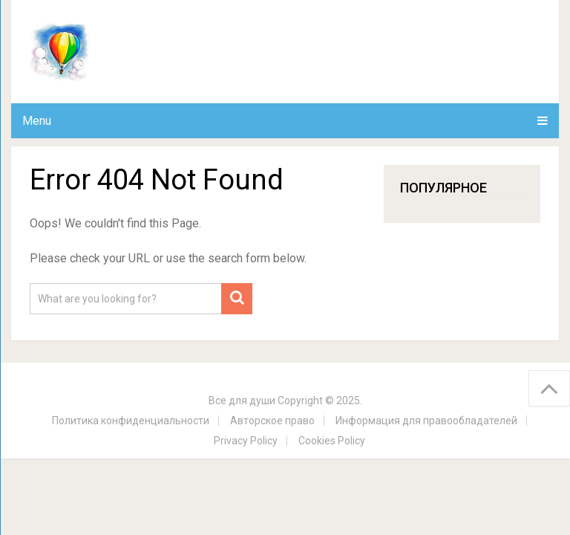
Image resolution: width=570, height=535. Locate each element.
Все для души (242, 400)
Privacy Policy (246, 441)
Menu (36, 121)
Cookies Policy (331, 441)
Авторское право (272, 421)
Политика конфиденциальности (130, 421)
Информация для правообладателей (426, 421)
